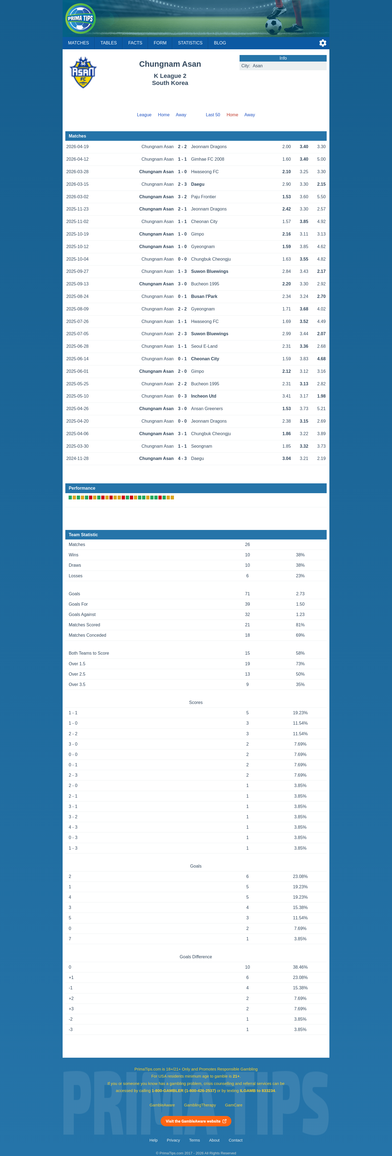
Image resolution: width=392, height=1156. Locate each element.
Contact (236, 1140)
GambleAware (162, 1105)
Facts (135, 43)
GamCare (234, 1105)
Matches (78, 43)
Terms (194, 1140)
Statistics (190, 43)
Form (160, 43)
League (144, 114)
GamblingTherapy (200, 1105)
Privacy (173, 1140)
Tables (108, 43)
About (214, 1140)
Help (153, 1140)
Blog (220, 43)
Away (181, 114)
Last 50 (213, 114)
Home (164, 114)
